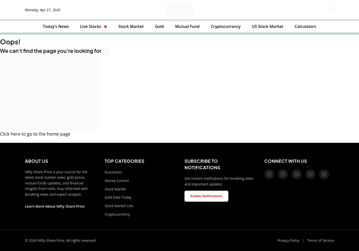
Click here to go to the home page (35, 134)
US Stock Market (267, 26)
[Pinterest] (297, 174)
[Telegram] (310, 174)
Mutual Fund (187, 26)
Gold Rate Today (118, 197)
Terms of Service (320, 240)
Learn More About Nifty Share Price (55, 206)
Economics (113, 172)
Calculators (305, 26)
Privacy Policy (288, 240)
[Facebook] (269, 174)
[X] (283, 174)
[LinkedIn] (324, 174)
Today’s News (56, 26)
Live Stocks (90, 26)
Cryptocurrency (226, 26)
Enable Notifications (206, 196)
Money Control (117, 180)
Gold (159, 26)
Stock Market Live (119, 205)
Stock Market (131, 26)
